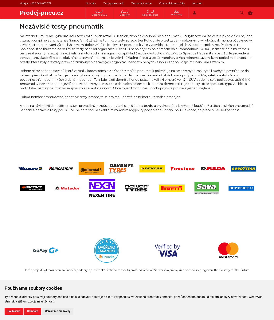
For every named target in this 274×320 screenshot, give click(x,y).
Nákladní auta (150, 13)
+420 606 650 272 (40, 3)
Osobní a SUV (99, 13)
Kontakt (197, 3)
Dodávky (124, 13)
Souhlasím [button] (14, 311)
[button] (250, 13)
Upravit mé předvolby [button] (57, 311)
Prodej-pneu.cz (41, 12)
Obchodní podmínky (172, 3)
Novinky (91, 3)
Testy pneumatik (114, 3)
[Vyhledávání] (242, 13)
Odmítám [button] (32, 311)
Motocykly (176, 13)
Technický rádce (141, 3)
